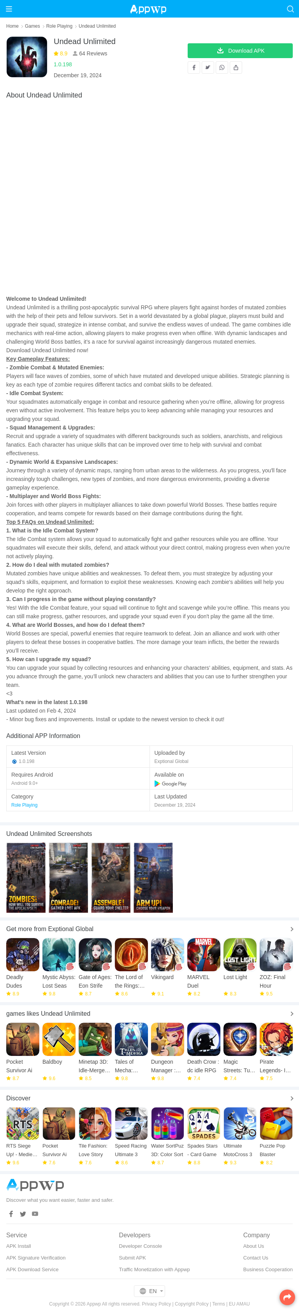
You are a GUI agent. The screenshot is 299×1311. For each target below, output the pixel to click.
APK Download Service (32, 1269)
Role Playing (59, 26)
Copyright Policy (192, 1304)
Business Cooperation (268, 1269)
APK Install (18, 1246)
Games (32, 26)
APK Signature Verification (35, 1258)
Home (12, 26)
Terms (218, 1304)
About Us (253, 1246)
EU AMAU (239, 1304)
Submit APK (132, 1258)
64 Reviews (92, 53)
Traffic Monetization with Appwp (154, 1269)
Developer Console (140, 1246)
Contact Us (255, 1258)
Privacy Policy (156, 1304)
